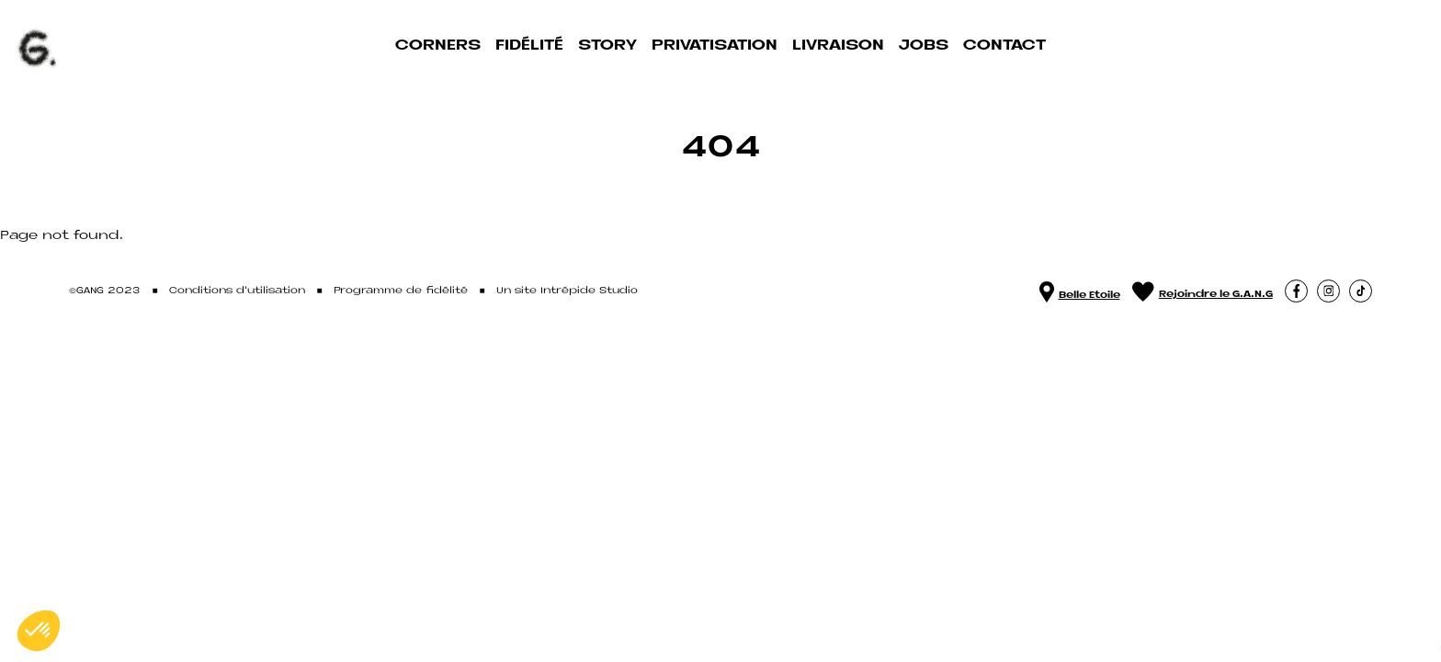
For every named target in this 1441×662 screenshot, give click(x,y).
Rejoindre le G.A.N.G (1202, 291)
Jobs (923, 45)
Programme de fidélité (401, 291)
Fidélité (529, 45)
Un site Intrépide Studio (567, 291)
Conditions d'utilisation (237, 291)
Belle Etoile (1079, 291)
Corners (438, 45)
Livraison (838, 45)
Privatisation (714, 45)
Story (607, 45)
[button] (1296, 291)
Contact (1004, 45)
